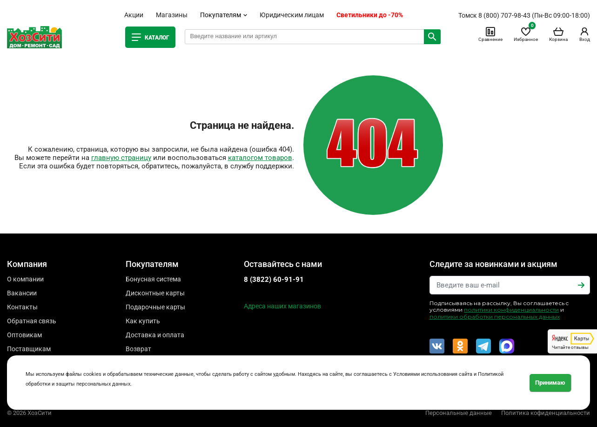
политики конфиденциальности (511, 309)
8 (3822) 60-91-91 (274, 279)
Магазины (172, 15)
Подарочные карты (155, 307)
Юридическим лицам (292, 15)
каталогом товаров (260, 157)
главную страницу (121, 157)
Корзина (558, 34)
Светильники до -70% (369, 15)
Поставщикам (29, 349)
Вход (584, 34)
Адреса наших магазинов (282, 306)
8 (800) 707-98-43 (504, 15)
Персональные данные (458, 412)
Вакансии (22, 293)
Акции (133, 15)
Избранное (526, 34)
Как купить (143, 321)
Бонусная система (153, 279)
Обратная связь (31, 321)
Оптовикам (24, 335)
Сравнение (490, 34)
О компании (25, 279)
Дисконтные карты (155, 293)
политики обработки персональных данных (494, 316)
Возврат (138, 349)
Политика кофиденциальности (545, 412)
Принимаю (550, 382)
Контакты (22, 307)
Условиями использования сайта (432, 374)
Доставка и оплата (155, 335)
